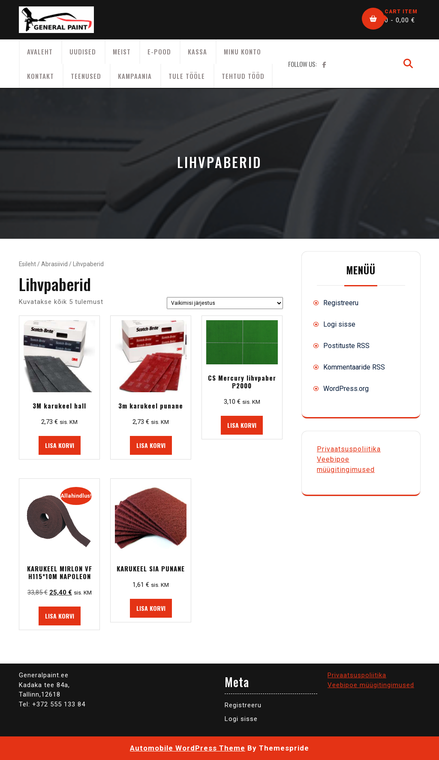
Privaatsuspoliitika (349, 449)
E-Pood (159, 51)
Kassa (197, 51)
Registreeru (340, 303)
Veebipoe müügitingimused (371, 685)
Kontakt (40, 76)
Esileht (27, 264)
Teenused (86, 76)
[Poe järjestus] (225, 303)
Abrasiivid (54, 264)
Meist (122, 51)
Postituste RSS (346, 346)
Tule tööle (186, 76)
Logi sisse (339, 324)
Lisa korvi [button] (59, 445)
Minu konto (242, 51)
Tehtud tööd (243, 76)
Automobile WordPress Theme (187, 748)
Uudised (82, 51)
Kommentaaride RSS (354, 367)
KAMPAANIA (135, 76)
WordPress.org (346, 389)
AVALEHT (40, 51)
